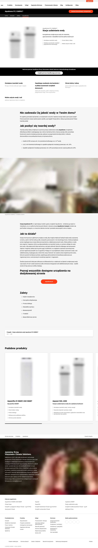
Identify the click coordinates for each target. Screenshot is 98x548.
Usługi (26, 5)
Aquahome (25, 436)
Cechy (6, 15)
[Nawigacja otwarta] (2, 5)
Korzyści (12, 15)
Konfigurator (69, 5)
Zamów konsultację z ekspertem (81, 11)
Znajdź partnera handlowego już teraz (49, 73)
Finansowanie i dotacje (51, 5)
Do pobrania (26, 15)
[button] (89, 436)
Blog (61, 5)
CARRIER (19, 546)
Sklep (77, 5)
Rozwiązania (18, 5)
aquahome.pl (49, 281)
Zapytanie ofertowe (36, 5)
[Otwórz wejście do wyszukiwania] (92, 5)
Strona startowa (9, 436)
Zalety (18, 15)
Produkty (9, 5)
